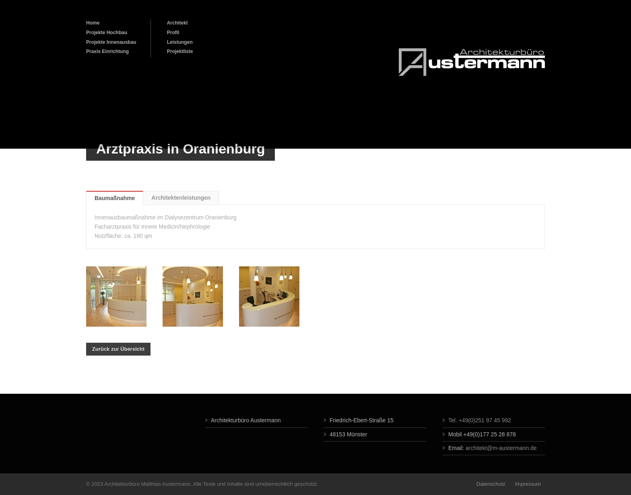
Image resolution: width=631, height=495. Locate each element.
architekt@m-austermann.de (501, 448)
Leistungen (180, 42)
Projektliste (180, 51)
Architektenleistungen (180, 197)
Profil (173, 32)
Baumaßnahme (115, 198)
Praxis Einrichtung (107, 51)
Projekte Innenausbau (111, 42)
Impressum (527, 484)
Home (92, 23)
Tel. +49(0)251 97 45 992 (479, 420)
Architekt (177, 23)
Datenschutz (490, 484)
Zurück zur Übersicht (118, 349)
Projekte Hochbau (106, 32)
